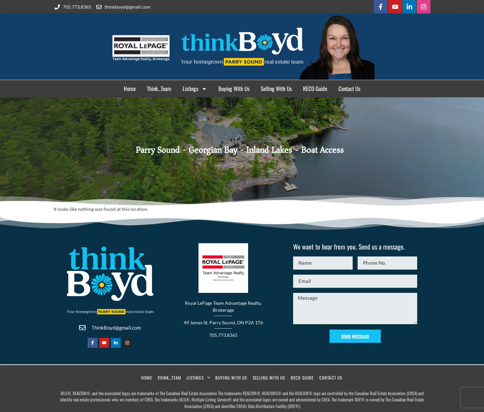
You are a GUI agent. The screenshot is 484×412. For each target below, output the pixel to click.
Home (130, 87)
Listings (195, 88)
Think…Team (159, 87)
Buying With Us (233, 87)
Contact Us (349, 87)
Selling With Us (276, 87)
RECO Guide (315, 87)
